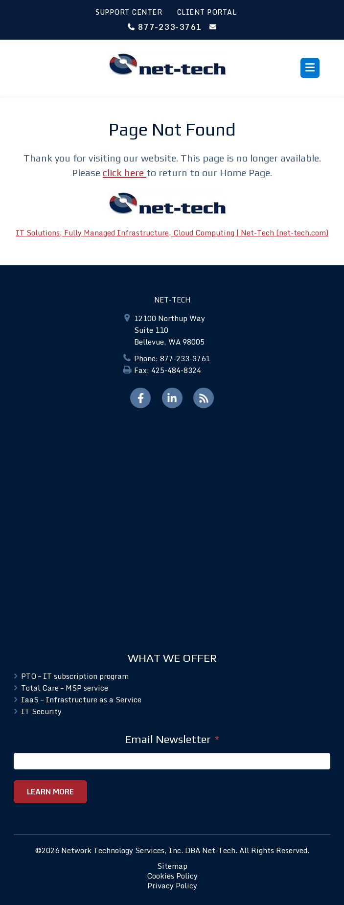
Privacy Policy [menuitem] (172, 885)
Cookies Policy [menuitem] (172, 876)
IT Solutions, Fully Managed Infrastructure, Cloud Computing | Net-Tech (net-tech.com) (172, 232)
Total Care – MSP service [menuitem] (64, 688)
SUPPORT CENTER (128, 12)
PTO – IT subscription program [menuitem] (75, 676)
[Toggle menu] (310, 68)
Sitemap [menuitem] (172, 866)
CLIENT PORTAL (207, 12)
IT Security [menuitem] (41, 711)
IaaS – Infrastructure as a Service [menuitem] (81, 699)
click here (124, 172)
